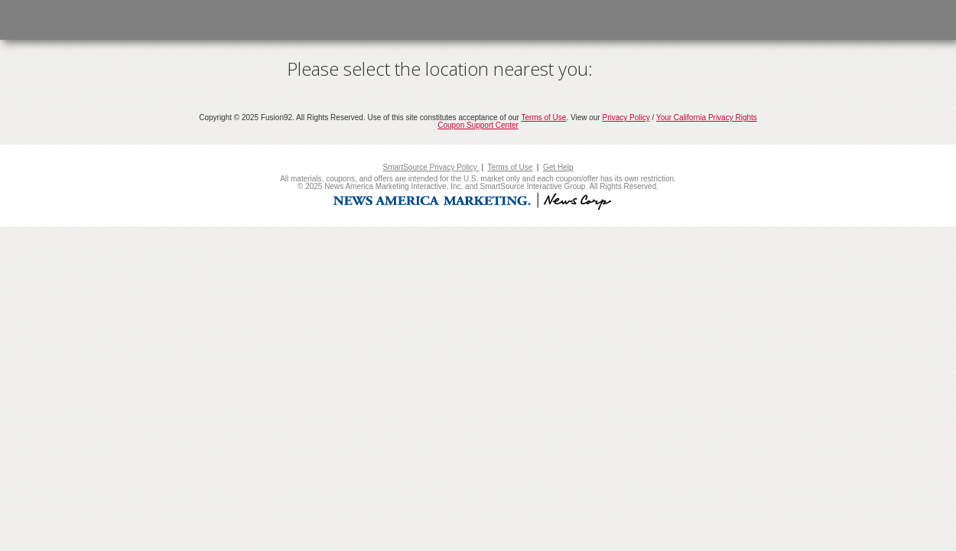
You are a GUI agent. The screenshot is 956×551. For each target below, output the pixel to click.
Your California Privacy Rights (706, 117)
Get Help (558, 167)
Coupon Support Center (478, 125)
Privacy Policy (625, 117)
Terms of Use (544, 117)
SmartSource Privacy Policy (430, 167)
